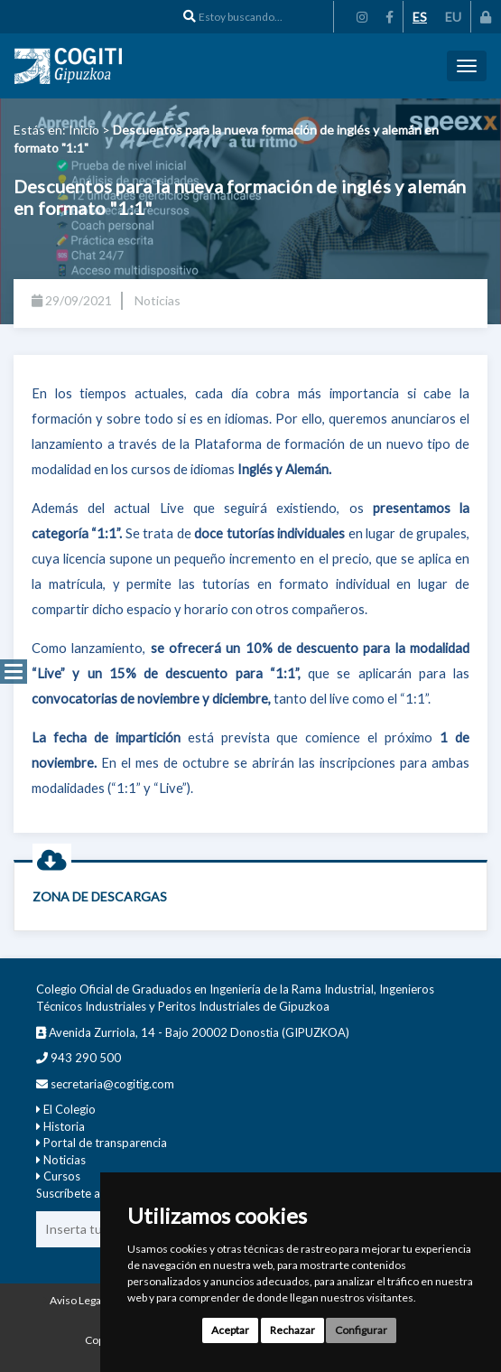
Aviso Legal (77, 1300)
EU (453, 16)
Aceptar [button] (230, 1330)
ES (420, 16)
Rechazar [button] (292, 1330)
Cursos (61, 1176)
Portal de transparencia (105, 1142)
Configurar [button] (361, 1330)
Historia (64, 1126)
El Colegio (69, 1109)
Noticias (64, 1160)
